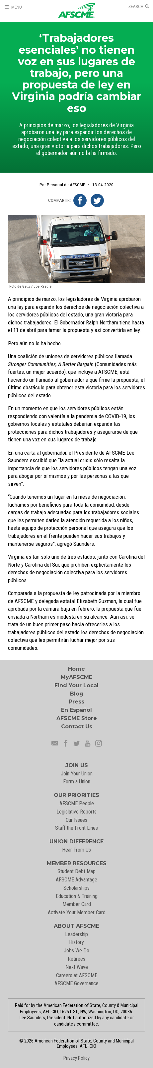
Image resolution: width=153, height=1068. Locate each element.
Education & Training (77, 896)
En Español (76, 710)
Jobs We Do (76, 950)
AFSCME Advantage (76, 879)
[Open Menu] (13, 7)
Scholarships (76, 888)
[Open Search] (138, 6)
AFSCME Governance (76, 983)
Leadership (76, 934)
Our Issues (76, 820)
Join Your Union (77, 773)
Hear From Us (76, 850)
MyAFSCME (76, 677)
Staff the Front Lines (76, 828)
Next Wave (76, 967)
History (76, 942)
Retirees (76, 959)
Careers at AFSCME (76, 975)
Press (76, 702)
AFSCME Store (76, 718)
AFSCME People (76, 803)
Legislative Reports (76, 812)
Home (76, 669)
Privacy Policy (76, 1058)
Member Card (76, 904)
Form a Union (76, 781)
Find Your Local (76, 685)
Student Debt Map (76, 871)
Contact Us (76, 726)
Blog (76, 694)
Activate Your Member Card (77, 912)
